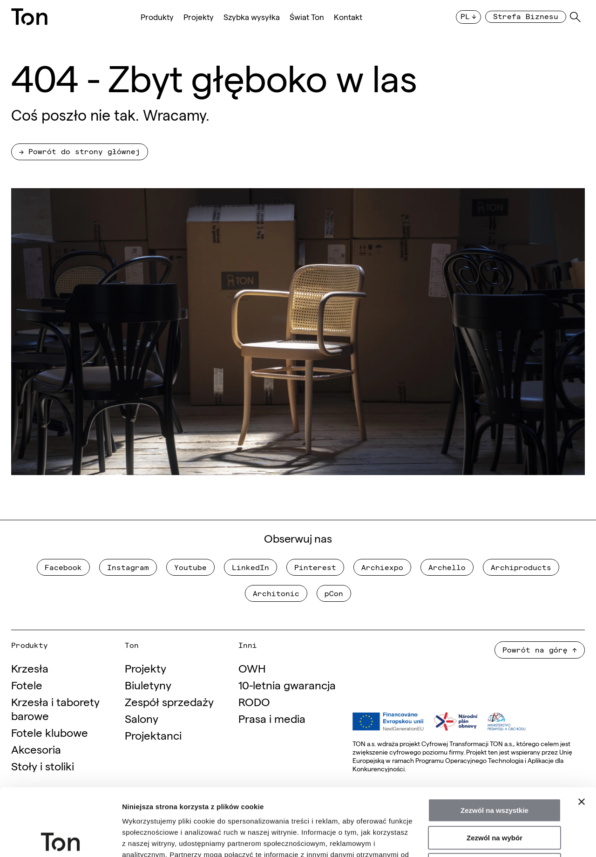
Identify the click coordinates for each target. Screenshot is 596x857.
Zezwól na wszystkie (494, 743)
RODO (254, 701)
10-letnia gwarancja (287, 684)
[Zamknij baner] (581, 734)
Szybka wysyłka (252, 17)
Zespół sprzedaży (169, 701)
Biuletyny (148, 684)
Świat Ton (307, 17)
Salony (141, 718)
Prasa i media (271, 718)
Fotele (26, 684)
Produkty (157, 17)
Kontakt (348, 17)
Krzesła (29, 667)
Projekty (198, 17)
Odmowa (494, 798)
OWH (252, 667)
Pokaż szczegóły (497, 839)
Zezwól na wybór (494, 771)
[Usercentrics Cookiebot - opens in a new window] (60, 839)
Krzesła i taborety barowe (55, 708)
